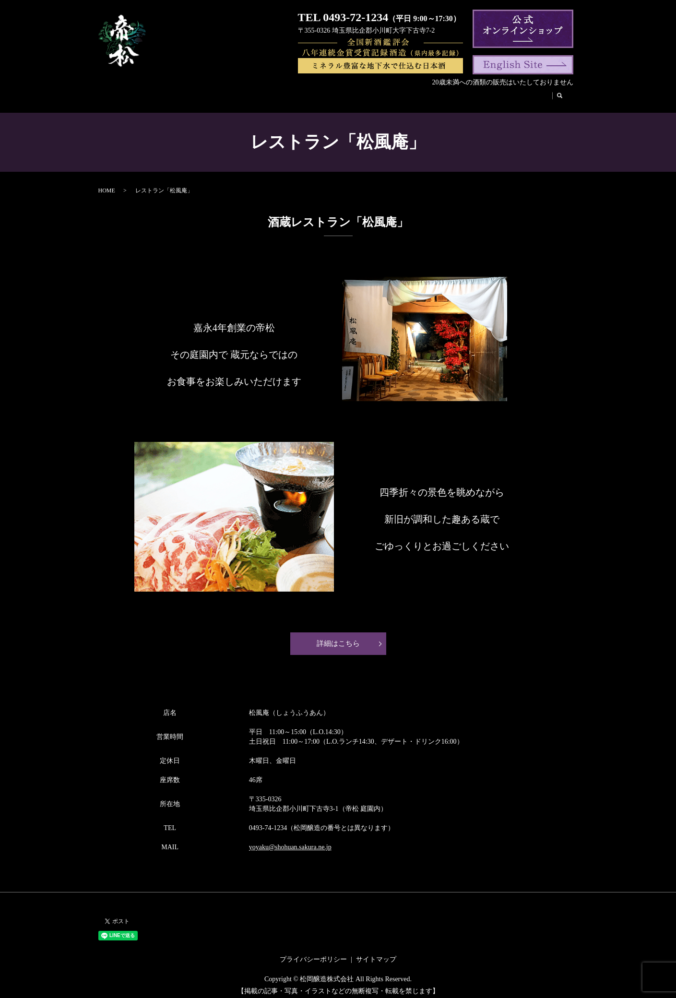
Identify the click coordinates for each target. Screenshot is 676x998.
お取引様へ (517, 93)
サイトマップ (376, 953)
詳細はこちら (338, 637)
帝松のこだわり (339, 93)
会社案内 (172, 93)
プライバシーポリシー (313, 953)
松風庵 (421, 93)
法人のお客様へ (465, 93)
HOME (138, 93)
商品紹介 (209, 93)
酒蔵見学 (387, 93)
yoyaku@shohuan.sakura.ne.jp (290, 840)
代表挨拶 (247, 93)
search (550, 94)
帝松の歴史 (288, 93)
